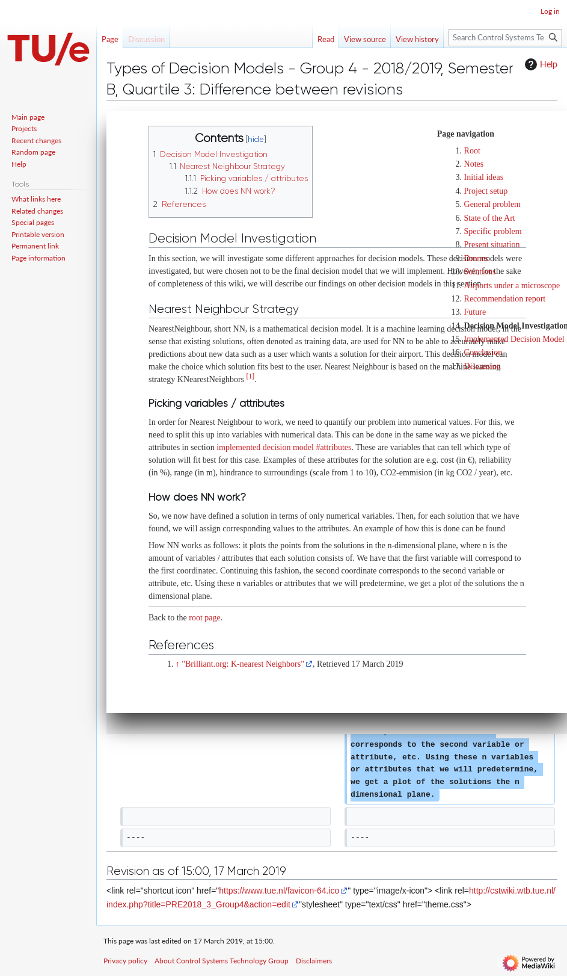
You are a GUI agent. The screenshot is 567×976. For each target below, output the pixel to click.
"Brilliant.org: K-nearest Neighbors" (243, 664)
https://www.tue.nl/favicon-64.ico (279, 890)
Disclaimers (314, 960)
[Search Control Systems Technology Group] (505, 37)
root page (204, 617)
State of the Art (489, 218)
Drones (476, 258)
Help (539, 64)
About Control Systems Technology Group (222, 960)
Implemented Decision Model (514, 339)
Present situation (492, 244)
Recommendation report (505, 298)
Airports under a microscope (512, 285)
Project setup (486, 191)
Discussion (482, 366)
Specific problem (493, 231)
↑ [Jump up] (178, 664)
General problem (492, 204)
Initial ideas (484, 177)
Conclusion (483, 352)
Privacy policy (125, 960)
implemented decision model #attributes (283, 447)
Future (475, 312)
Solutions (480, 271)
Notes (474, 163)
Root (472, 150)
